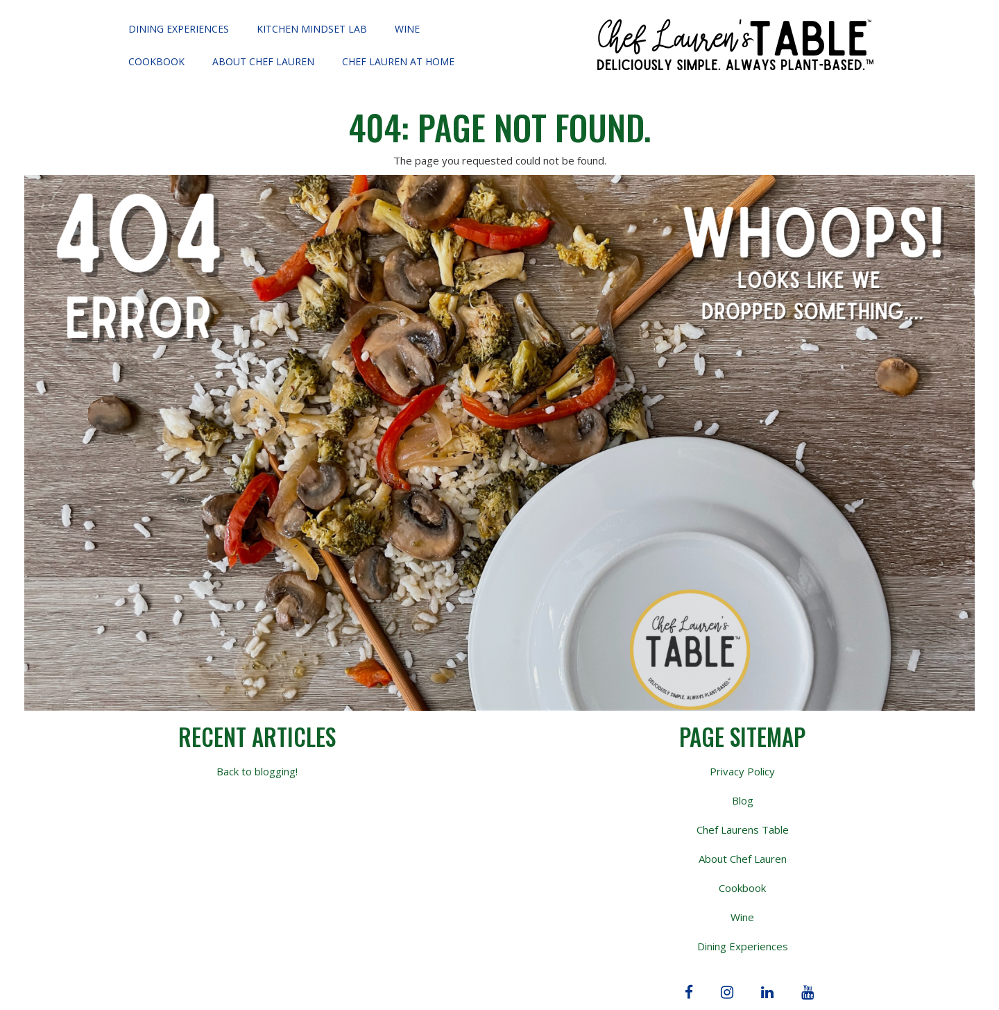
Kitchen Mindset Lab (312, 28)
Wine (407, 28)
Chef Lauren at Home (398, 61)
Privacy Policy (742, 771)
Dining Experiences (178, 28)
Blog (742, 800)
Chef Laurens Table (743, 829)
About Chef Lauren (263, 61)
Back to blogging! (257, 771)
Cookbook (156, 61)
